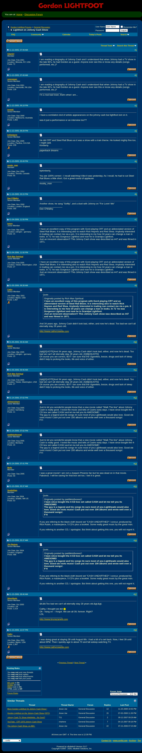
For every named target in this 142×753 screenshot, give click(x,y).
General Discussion (42, 27)
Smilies (10, 685)
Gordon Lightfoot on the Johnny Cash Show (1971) (28, 713)
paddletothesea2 (14, 435)
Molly (9, 468)
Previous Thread (66, 663)
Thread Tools (106, 46)
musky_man (12, 165)
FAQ (13, 34)
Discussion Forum (33, 14)
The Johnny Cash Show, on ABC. (21, 726)
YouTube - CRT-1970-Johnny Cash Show (24, 722)
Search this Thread (125, 46)
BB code (11, 683)
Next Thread (79, 663)
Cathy (9, 289)
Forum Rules (12, 693)
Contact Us (106, 740)
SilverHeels (12, 598)
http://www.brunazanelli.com (54, 619)
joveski (10, 110)
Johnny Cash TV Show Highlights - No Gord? (26, 717)
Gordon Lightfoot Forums (21, 27)
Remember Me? (129, 27)
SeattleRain (12, 490)
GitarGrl (10, 54)
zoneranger (12, 79)
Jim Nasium (12, 544)
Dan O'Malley (13, 198)
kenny (10, 224)
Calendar (66, 34)
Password (100, 30)
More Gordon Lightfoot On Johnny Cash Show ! (27, 709)
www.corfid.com (120, 740)
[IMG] (9, 687)
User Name (100, 27)
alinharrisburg (13, 402)
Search (124, 34)
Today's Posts (95, 34)
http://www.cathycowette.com (54, 331)
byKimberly (12, 135)
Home (19, 14)
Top (139, 740)
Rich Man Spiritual (15, 257)
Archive (132, 740)
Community (37, 34)
